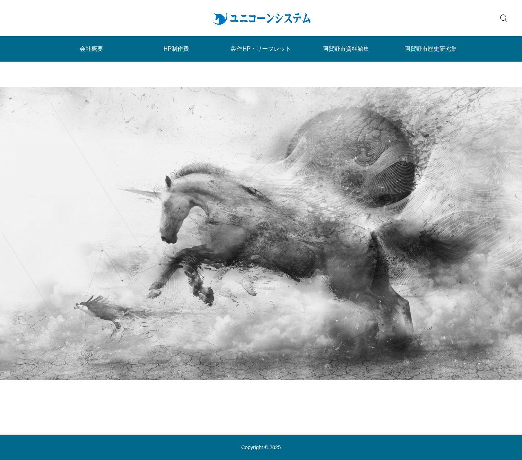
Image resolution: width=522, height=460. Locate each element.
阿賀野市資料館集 (346, 49)
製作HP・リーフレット (261, 49)
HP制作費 (176, 49)
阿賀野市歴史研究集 (431, 49)
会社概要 (91, 49)
